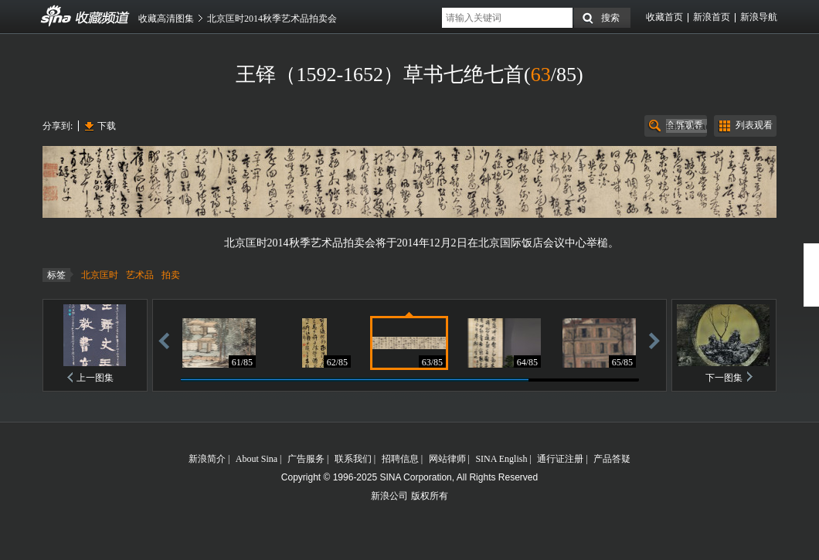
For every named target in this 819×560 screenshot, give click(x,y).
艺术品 (140, 275)
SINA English (501, 458)
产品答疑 (611, 458)
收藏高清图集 (166, 18)
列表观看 (754, 125)
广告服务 (306, 458)
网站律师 (447, 458)
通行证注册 (560, 458)
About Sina (256, 458)
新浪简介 (207, 458)
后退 (164, 340)
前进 (654, 340)
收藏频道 (56, 16)
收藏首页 (664, 17)
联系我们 (353, 458)
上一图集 (95, 377)
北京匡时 (99, 275)
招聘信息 (400, 458)
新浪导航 (758, 17)
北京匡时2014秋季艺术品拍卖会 (272, 18)
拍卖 (170, 275)
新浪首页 (711, 17)
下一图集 (724, 377)
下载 (106, 125)
